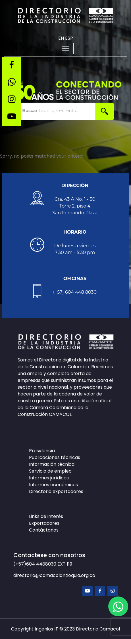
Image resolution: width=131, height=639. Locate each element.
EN (61, 38)
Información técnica (51, 464)
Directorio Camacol (98, 629)
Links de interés (46, 516)
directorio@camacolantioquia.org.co (54, 575)
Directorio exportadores (56, 491)
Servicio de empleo (50, 471)
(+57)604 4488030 (35, 564)
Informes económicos (53, 484)
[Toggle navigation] (66, 48)
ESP (69, 38)
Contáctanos (44, 530)
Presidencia (42, 450)
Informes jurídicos (49, 478)
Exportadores (44, 523)
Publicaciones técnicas (54, 457)
